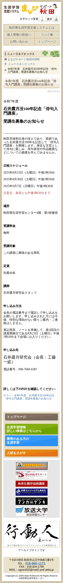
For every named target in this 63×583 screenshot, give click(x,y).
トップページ (47, 41)
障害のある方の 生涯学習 (18, 440)
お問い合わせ (19, 41)
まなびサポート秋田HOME (24, 59)
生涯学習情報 (24, 429)
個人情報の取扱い (19, 34)
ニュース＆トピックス (21, 64)
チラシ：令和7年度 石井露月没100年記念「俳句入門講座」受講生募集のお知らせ (28, 397)
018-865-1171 (35, 563)
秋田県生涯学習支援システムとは (31, 27)
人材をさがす (16, 453)
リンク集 (47, 34)
